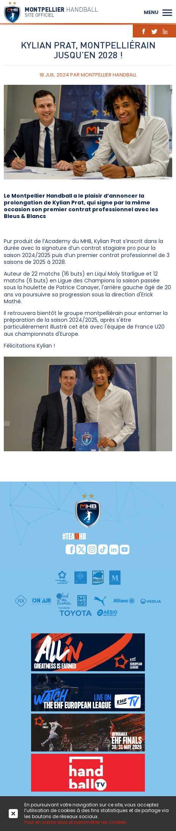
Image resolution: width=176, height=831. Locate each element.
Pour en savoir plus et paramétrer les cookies (75, 822)
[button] (167, 12)
